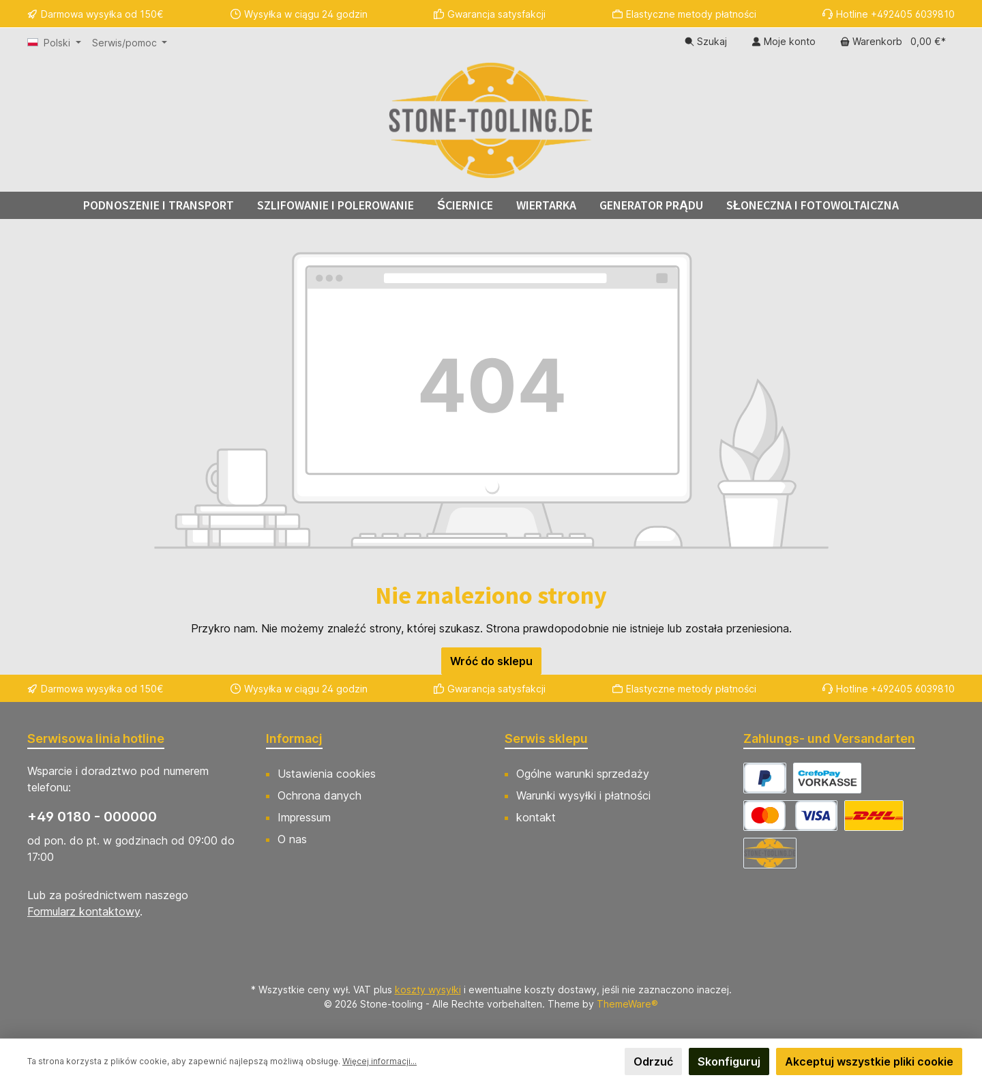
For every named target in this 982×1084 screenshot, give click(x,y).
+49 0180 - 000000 (92, 816)
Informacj (294, 738)
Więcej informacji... (379, 1061)
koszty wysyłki (428, 989)
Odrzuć (653, 1061)
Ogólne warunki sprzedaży (582, 773)
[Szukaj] (706, 41)
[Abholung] (770, 853)
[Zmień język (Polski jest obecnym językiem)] (54, 43)
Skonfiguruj (729, 1061)
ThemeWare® (627, 1004)
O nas (292, 839)
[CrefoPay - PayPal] (764, 778)
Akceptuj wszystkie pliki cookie (869, 1061)
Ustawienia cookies (327, 773)
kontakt (536, 817)
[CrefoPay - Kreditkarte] (790, 815)
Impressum (304, 817)
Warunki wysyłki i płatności (583, 795)
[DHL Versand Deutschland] (874, 815)
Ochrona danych (319, 795)
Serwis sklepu (546, 738)
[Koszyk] (893, 41)
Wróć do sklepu (491, 661)
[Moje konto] (783, 41)
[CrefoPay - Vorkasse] (827, 778)
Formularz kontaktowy (83, 911)
